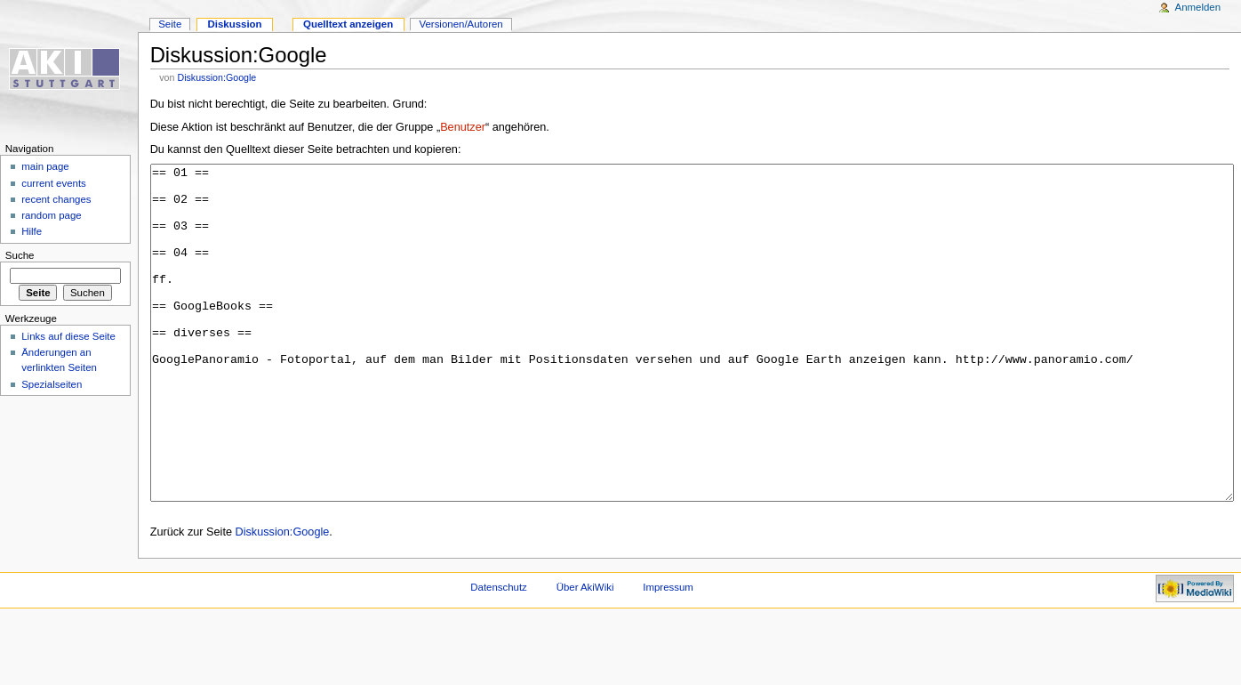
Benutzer (462, 127)
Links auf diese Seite (68, 336)
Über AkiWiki (585, 654)
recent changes (56, 199)
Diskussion (234, 24)
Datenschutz (498, 654)
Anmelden (1198, 7)
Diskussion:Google (216, 77)
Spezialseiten (51, 384)
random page (51, 215)
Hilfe (31, 231)
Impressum (668, 654)
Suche (20, 255)
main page (45, 166)
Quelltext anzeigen (348, 24)
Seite (169, 24)
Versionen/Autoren (460, 24)
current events (53, 183)
